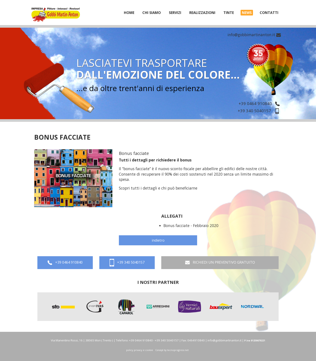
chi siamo (151, 12)
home (129, 12)
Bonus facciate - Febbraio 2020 (190, 225)
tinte (228, 12)
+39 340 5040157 (260, 110)
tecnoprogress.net (178, 350)
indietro (158, 240)
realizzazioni (202, 12)
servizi (175, 12)
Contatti (269, 12)
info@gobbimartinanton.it (254, 34)
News (247, 12)
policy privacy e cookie (139, 350)
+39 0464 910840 (260, 103)
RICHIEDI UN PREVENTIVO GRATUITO (220, 262)
